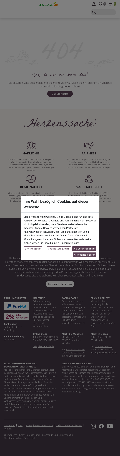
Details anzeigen (33, 248)
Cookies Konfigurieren (59, 248)
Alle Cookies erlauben (84, 255)
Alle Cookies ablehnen (84, 248)
